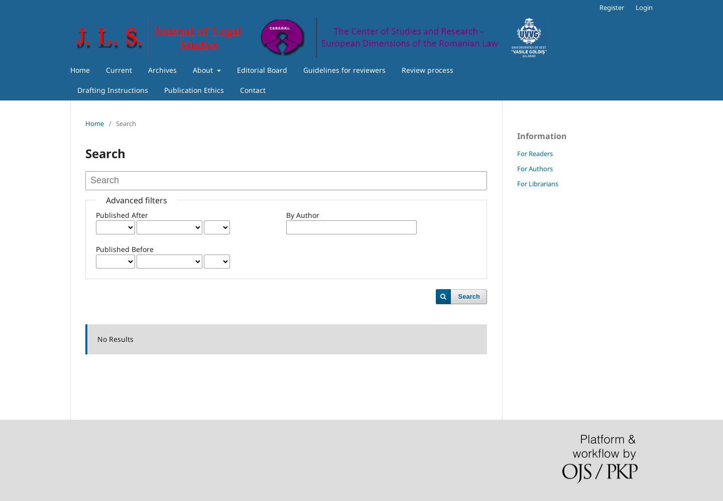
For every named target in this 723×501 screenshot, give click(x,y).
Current (119, 70)
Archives (162, 70)
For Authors (535, 168)
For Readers (535, 153)
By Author (302, 215)
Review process (427, 70)
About (204, 70)
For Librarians (537, 183)
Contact (253, 90)
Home (80, 70)
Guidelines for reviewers (344, 70)
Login (644, 7)
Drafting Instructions (112, 90)
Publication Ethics (194, 90)
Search (469, 296)
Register (611, 7)
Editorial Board (262, 70)
